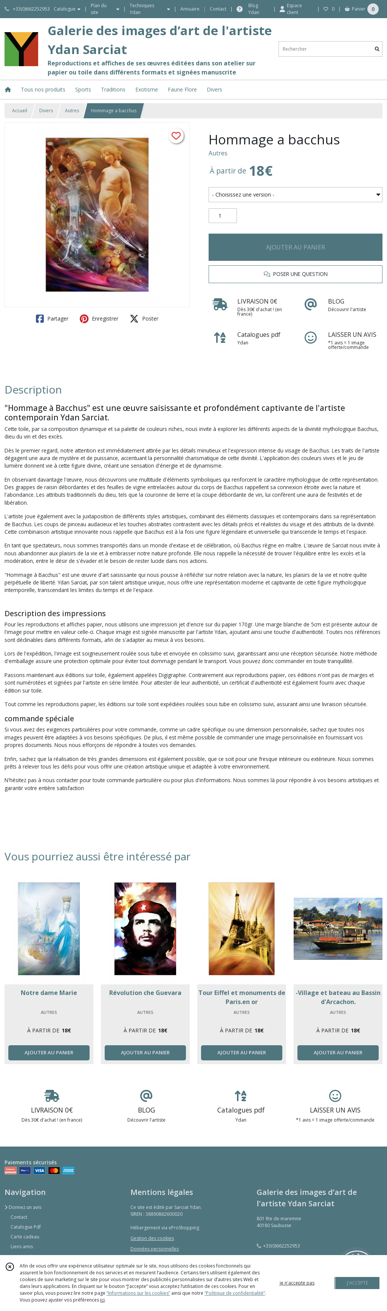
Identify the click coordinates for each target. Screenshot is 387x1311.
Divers (46, 110)
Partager (52, 318)
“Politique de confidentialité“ (234, 1293)
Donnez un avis (23, 1207)
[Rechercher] (377, 49)
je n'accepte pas (297, 1283)
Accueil (19, 110)
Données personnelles (154, 1249)
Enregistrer (99, 318)
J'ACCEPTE (357, 1283)
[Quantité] (223, 215)
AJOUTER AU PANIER (295, 247)
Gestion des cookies (152, 1238)
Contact (218, 9)
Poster (144, 318)
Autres (72, 110)
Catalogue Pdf (26, 1227)
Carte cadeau (25, 1237)
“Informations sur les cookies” (138, 1293)
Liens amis (22, 1246)
